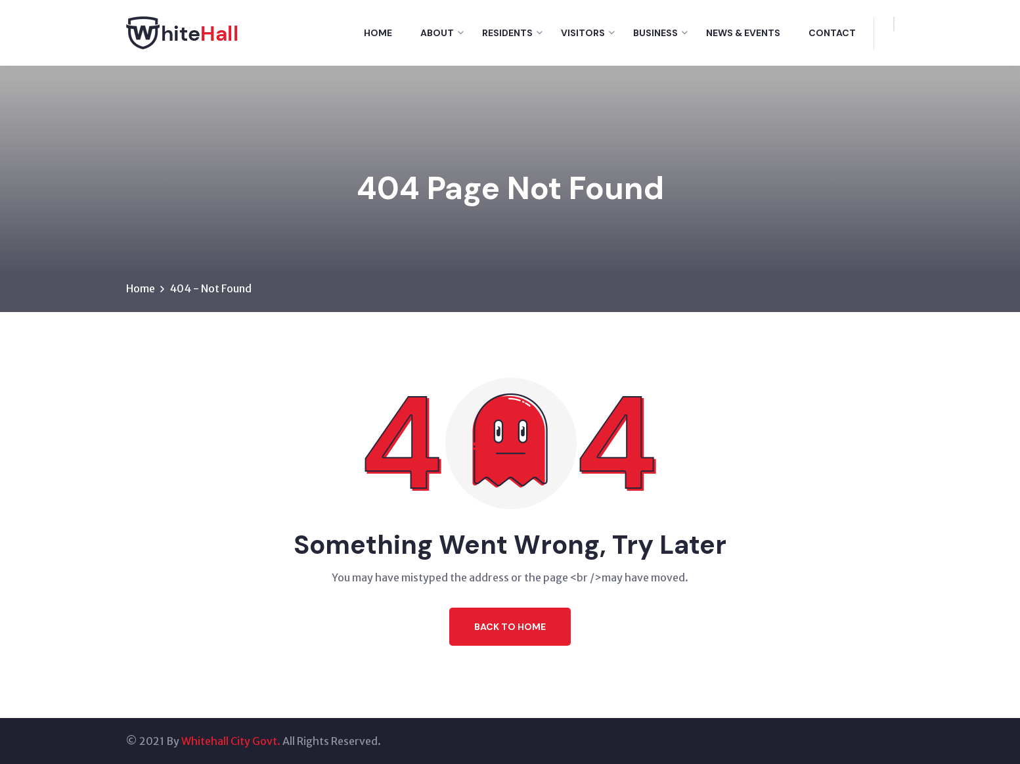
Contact (832, 33)
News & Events (743, 33)
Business (655, 33)
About (437, 33)
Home (378, 33)
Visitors (583, 33)
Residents (507, 33)
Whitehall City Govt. (230, 741)
